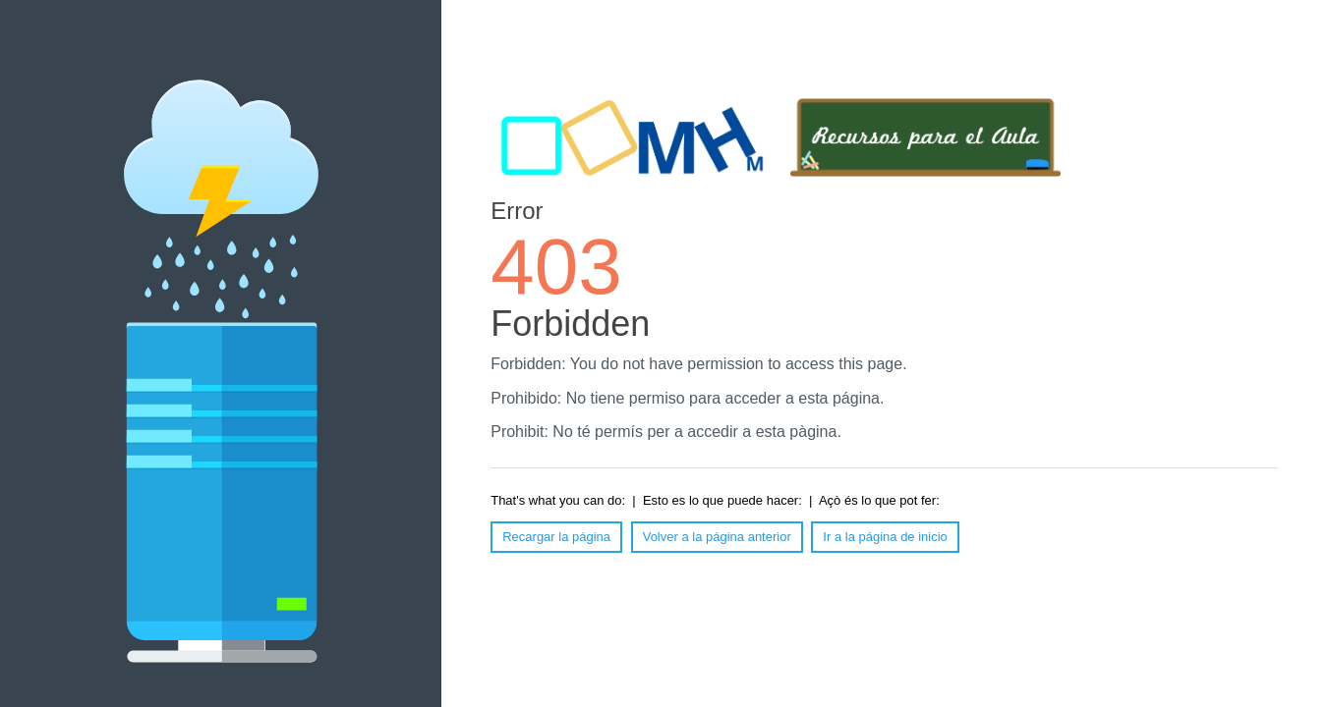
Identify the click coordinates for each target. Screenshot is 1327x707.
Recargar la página (556, 536)
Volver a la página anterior (717, 536)
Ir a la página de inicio (885, 536)
